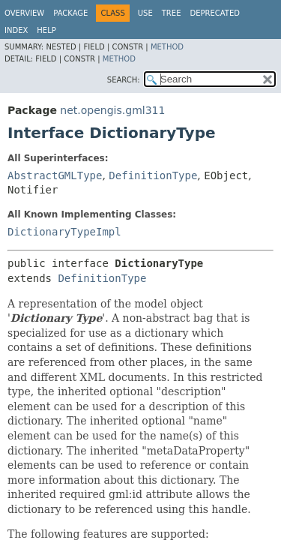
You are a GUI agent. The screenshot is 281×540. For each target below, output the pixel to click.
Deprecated (215, 13)
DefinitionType (153, 176)
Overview (24, 13)
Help (46, 30)
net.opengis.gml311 (112, 110)
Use (145, 13)
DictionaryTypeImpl (64, 232)
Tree (171, 13)
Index (16, 30)
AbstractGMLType (54, 176)
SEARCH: (123, 80)
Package (70, 13)
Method (167, 47)
